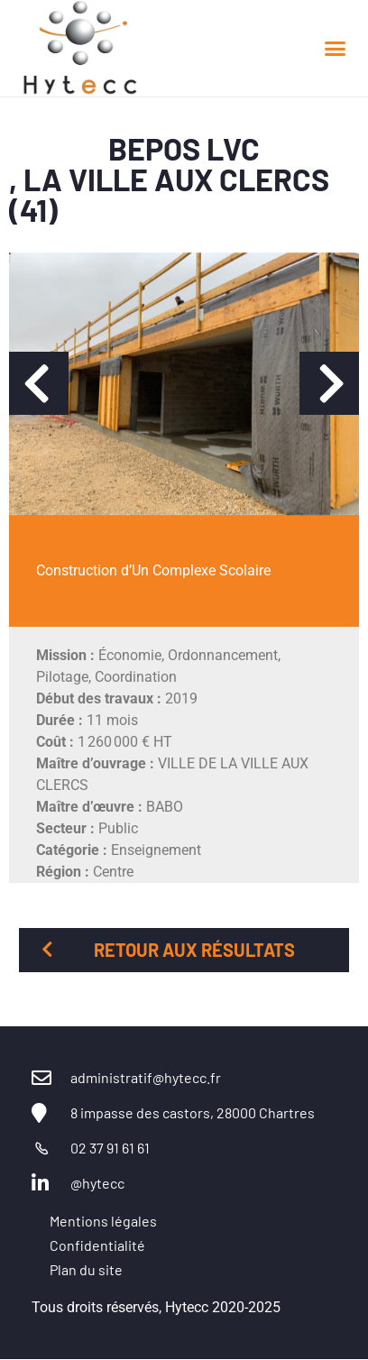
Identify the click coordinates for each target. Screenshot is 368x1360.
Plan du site (86, 1269)
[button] (335, 49)
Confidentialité (97, 1245)
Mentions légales (103, 1220)
